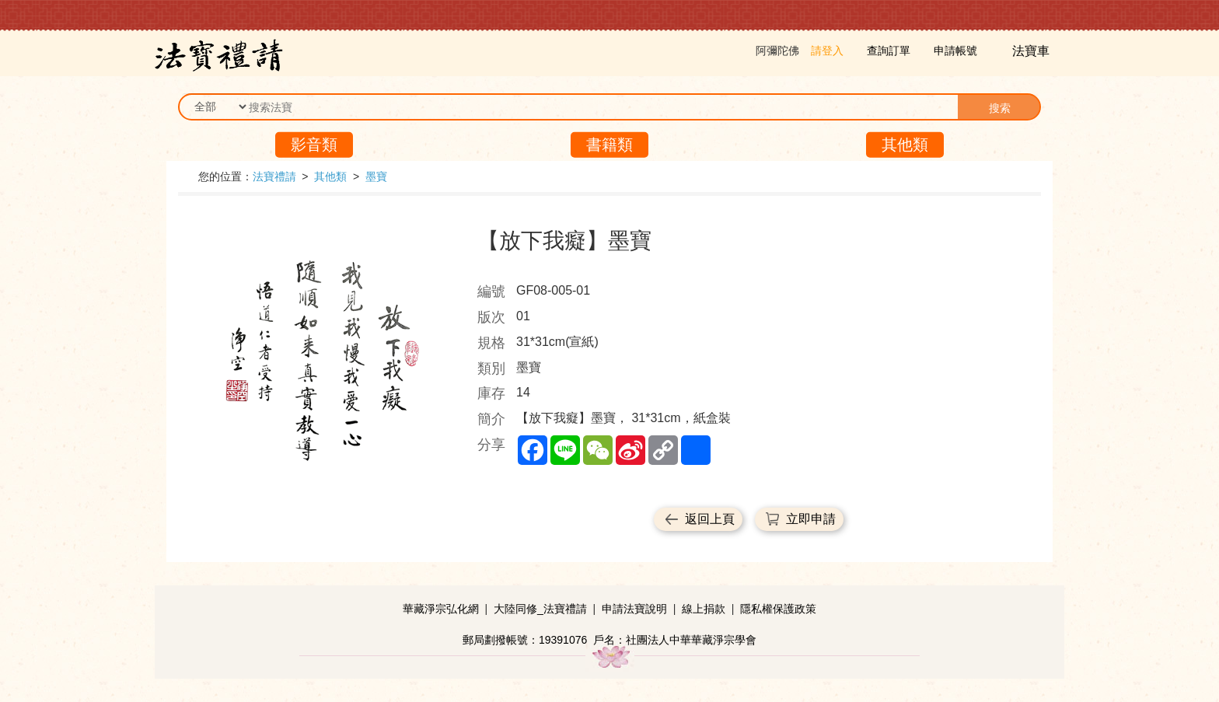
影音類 (314, 144)
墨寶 (376, 176)
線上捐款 (703, 608)
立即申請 (811, 519)
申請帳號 (955, 50)
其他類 (905, 144)
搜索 (1000, 108)
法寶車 (1032, 51)
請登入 (827, 50)
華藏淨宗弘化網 (441, 608)
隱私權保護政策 (778, 608)
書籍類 (609, 144)
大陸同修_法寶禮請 (540, 608)
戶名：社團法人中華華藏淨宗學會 (674, 640)
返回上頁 (710, 519)
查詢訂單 (888, 50)
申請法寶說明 (634, 608)
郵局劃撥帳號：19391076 (525, 640)
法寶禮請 (274, 176)
